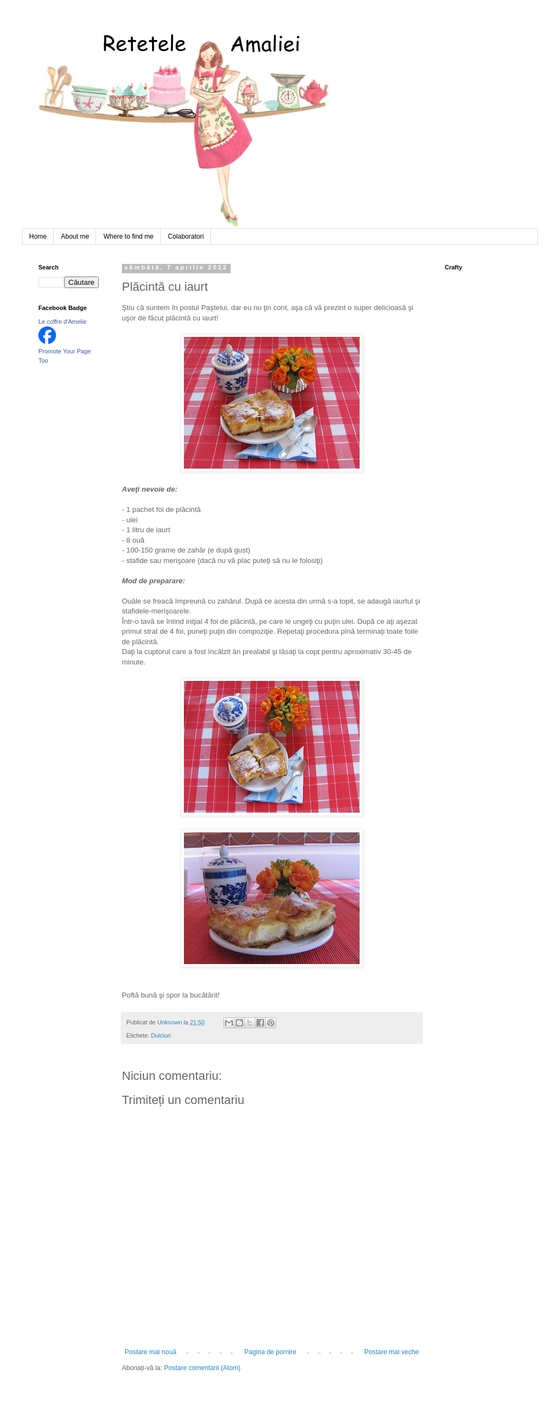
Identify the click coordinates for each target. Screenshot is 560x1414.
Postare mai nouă (150, 1352)
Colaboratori (186, 236)
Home (38, 236)
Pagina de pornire (270, 1352)
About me (75, 236)
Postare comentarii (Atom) (202, 1368)
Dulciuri (161, 1035)
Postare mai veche (392, 1352)
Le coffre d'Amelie (62, 321)
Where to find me (128, 236)
